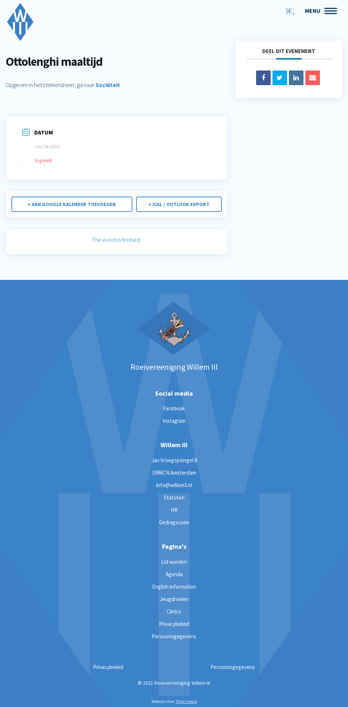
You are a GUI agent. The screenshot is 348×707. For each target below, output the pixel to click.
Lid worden (174, 561)
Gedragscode (174, 522)
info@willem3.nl (174, 485)
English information (174, 586)
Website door (174, 701)
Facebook (174, 408)
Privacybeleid (174, 623)
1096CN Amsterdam (174, 472)
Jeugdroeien (174, 599)
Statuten (174, 497)
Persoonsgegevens (174, 636)
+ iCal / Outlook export (178, 204)
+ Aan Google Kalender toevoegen (72, 204)
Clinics (174, 611)
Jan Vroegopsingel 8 (174, 460)
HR (174, 509)
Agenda (174, 574)
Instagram (174, 420)
